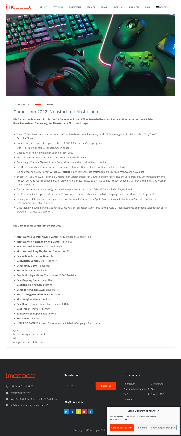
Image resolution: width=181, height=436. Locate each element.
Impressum (129, 383)
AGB (153, 388)
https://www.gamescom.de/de (29, 334)
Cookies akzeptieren (121, 427)
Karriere (128, 399)
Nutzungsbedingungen (135, 388)
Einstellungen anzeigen (163, 427)
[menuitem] (162, 7)
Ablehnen (142, 427)
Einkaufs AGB (157, 394)
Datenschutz (157, 383)
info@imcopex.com (20, 392)
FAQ (126, 394)
